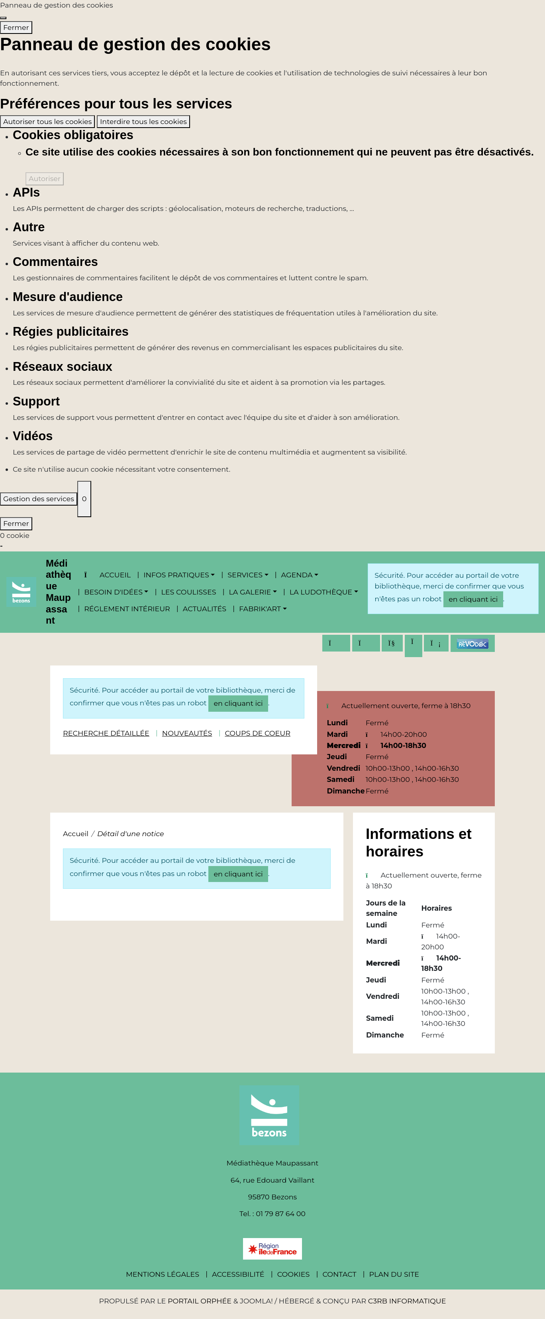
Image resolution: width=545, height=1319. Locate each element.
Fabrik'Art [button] (260, 608)
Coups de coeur (257, 733)
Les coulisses (188, 592)
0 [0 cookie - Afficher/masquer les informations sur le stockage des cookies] (84, 498)
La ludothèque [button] (321, 592)
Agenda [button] (297, 575)
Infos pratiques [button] (176, 575)
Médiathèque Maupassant (58, 592)
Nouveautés (187, 733)
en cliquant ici (473, 599)
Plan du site (394, 1274)
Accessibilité (238, 1274)
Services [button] (245, 575)
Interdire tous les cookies (143, 121)
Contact (339, 1274)
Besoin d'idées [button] (113, 592)
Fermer (16, 27)
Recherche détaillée (106, 733)
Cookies (293, 1274)
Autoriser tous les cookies (47, 121)
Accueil (107, 575)
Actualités (204, 608)
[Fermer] (3, 18)
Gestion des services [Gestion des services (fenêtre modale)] (38, 498)
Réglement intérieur (127, 608)
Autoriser (45, 178)
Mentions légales (162, 1274)
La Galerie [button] (250, 592)
